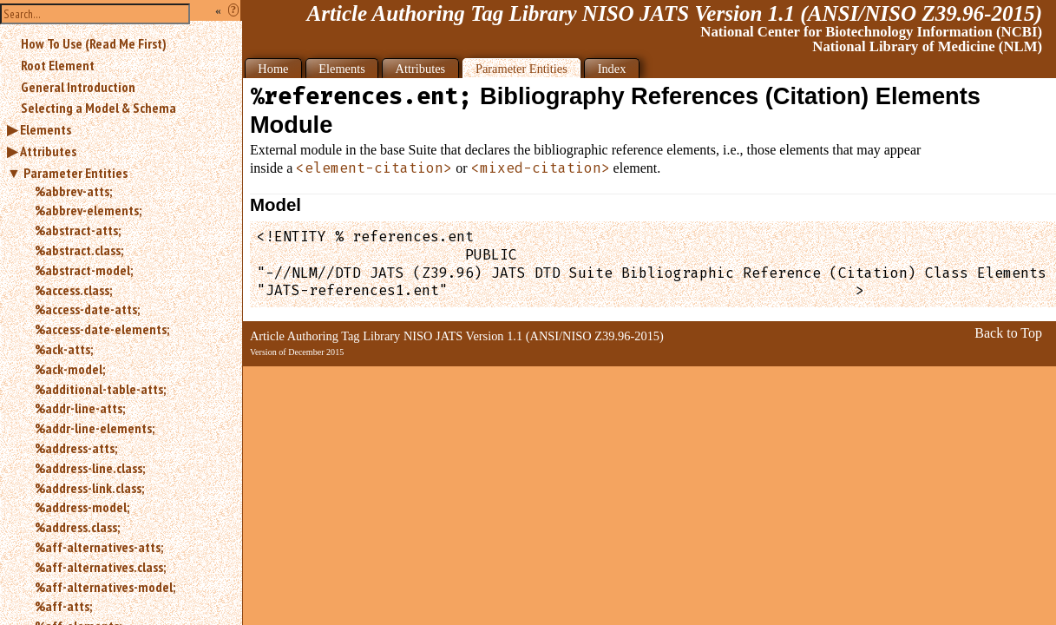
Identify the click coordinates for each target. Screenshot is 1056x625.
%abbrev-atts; (73, 191)
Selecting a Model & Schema (98, 107)
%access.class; (73, 290)
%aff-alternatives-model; (105, 586)
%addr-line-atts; (80, 408)
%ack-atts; (64, 349)
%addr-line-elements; (94, 428)
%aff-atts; (63, 606)
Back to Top (1008, 333)
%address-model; (82, 507)
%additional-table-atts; (100, 389)
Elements (45, 129)
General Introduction (78, 86)
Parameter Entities (75, 172)
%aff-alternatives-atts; (99, 547)
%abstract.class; (79, 250)
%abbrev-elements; (88, 210)
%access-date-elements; (102, 329)
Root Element (58, 65)
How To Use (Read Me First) (94, 43)
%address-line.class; (90, 468)
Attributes (48, 151)
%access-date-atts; (87, 309)
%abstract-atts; (78, 230)
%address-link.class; (89, 488)
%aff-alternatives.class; (100, 567)
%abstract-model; (84, 270)
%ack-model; (70, 369)
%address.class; (77, 527)
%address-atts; (76, 448)
